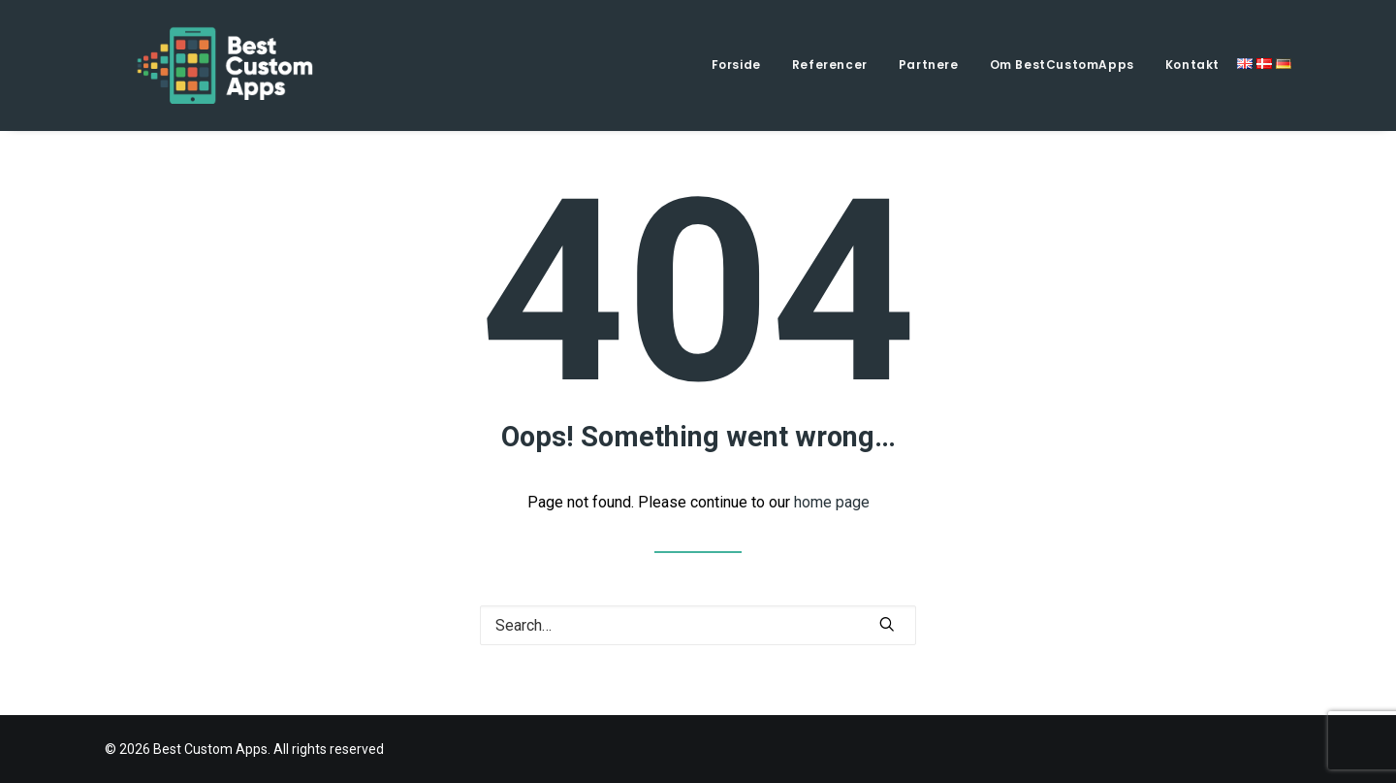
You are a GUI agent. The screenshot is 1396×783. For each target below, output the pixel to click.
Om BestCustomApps (1062, 64)
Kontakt (1192, 64)
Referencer (830, 64)
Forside (736, 64)
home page (832, 502)
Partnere (929, 64)
